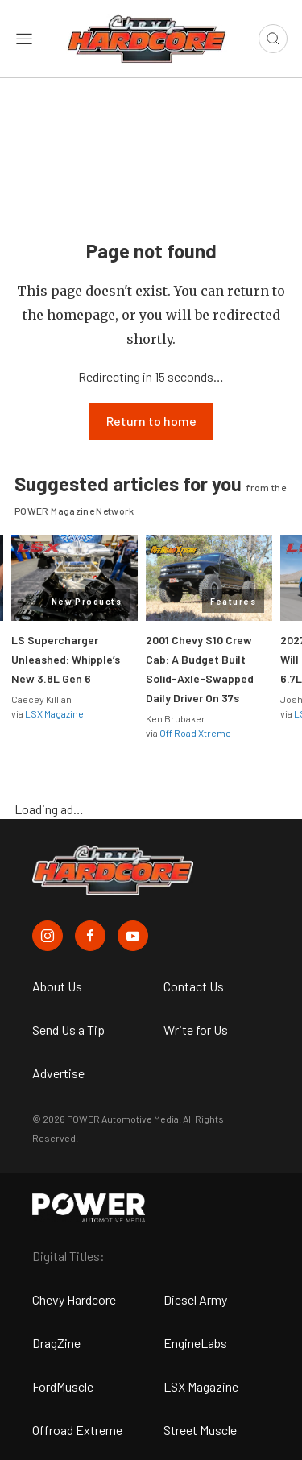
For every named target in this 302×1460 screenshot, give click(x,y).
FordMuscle (62, 1386)
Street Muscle (200, 1429)
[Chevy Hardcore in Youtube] (133, 935)
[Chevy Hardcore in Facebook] (90, 935)
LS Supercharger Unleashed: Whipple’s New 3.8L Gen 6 (65, 659)
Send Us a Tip (68, 1029)
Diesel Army (195, 1299)
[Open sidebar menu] (24, 38)
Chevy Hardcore (74, 1299)
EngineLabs (195, 1342)
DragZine (56, 1342)
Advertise (58, 1073)
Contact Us (193, 986)
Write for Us (195, 1029)
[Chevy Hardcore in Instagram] (47, 935)
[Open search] (273, 38)
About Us (57, 986)
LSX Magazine (54, 713)
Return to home (151, 420)
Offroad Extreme (77, 1429)
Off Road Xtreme (195, 732)
